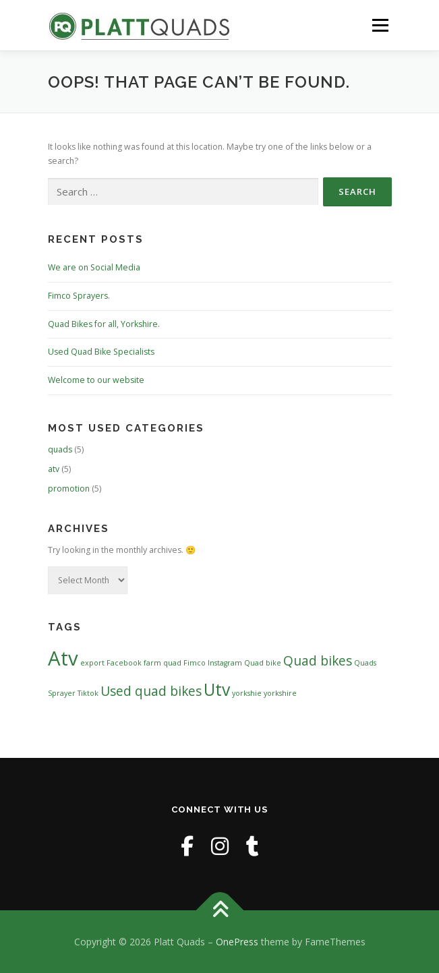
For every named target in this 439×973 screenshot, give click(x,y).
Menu (379, 25)
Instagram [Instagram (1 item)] (225, 663)
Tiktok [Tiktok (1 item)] (88, 693)
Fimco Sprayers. (79, 295)
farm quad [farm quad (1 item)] (162, 663)
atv (53, 469)
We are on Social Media (94, 267)
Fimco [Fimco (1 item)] (194, 663)
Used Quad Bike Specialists (101, 351)
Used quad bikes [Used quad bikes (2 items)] (151, 691)
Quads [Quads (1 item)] (365, 663)
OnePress (237, 941)
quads (60, 449)
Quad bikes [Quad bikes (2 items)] (317, 661)
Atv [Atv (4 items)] (63, 658)
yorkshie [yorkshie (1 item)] (247, 693)
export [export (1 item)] (92, 663)
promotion (69, 488)
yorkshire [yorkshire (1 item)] (280, 693)
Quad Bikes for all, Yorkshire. (104, 324)
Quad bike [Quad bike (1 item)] (262, 663)
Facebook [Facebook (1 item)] (124, 663)
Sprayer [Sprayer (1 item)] (62, 693)
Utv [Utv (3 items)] (217, 689)
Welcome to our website (96, 380)
